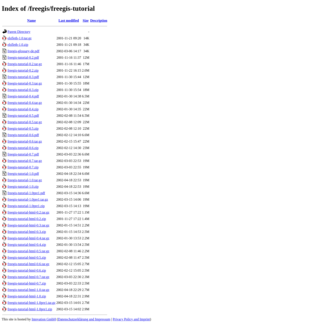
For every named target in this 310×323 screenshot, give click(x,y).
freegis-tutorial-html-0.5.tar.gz (28, 251)
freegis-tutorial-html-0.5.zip (27, 257)
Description (98, 20)
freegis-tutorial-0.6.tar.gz (25, 141)
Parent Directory (19, 32)
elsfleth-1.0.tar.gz (20, 38)
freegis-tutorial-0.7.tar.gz (25, 161)
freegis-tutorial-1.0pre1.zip (26, 206)
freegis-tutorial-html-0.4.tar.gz (28, 238)
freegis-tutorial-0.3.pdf (23, 77)
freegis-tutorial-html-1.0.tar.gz (28, 290)
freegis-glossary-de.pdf (23, 51)
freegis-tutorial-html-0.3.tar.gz (28, 225)
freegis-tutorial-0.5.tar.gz (25, 122)
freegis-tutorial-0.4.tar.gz (25, 103)
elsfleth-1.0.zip (18, 44)
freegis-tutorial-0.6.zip (23, 148)
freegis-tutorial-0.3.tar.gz (25, 83)
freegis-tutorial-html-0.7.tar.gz (28, 277)
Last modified (69, 20)
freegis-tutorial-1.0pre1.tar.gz (28, 199)
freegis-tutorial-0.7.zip (23, 167)
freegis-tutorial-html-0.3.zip (27, 232)
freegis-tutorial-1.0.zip (23, 186)
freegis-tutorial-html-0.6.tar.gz (28, 264)
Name (31, 20)
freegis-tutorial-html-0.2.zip (27, 219)
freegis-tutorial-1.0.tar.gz (25, 180)
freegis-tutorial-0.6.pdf (23, 135)
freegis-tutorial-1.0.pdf (23, 173)
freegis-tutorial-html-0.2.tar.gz (28, 212)
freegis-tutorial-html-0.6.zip (27, 270)
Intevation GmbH (44, 319)
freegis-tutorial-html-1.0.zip (27, 296)
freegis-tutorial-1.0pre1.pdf (26, 193)
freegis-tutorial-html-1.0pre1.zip (30, 309)
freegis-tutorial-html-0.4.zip (27, 244)
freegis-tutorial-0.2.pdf (23, 57)
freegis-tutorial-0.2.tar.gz (25, 64)
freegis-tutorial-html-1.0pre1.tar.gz (32, 303)
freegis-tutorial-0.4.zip (23, 109)
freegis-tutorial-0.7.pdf (23, 154)
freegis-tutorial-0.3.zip (23, 90)
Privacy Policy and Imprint (131, 319)
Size (86, 20)
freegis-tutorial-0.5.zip (23, 128)
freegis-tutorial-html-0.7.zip (27, 283)
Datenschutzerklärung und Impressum (84, 319)
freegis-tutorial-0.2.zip (23, 70)
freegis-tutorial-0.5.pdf (23, 115)
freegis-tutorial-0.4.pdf (23, 96)
